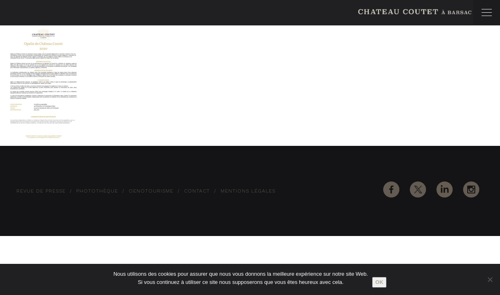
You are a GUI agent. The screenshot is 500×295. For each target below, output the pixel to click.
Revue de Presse (41, 191)
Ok (379, 282)
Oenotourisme (151, 191)
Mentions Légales (247, 191)
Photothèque (97, 191)
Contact (197, 191)
